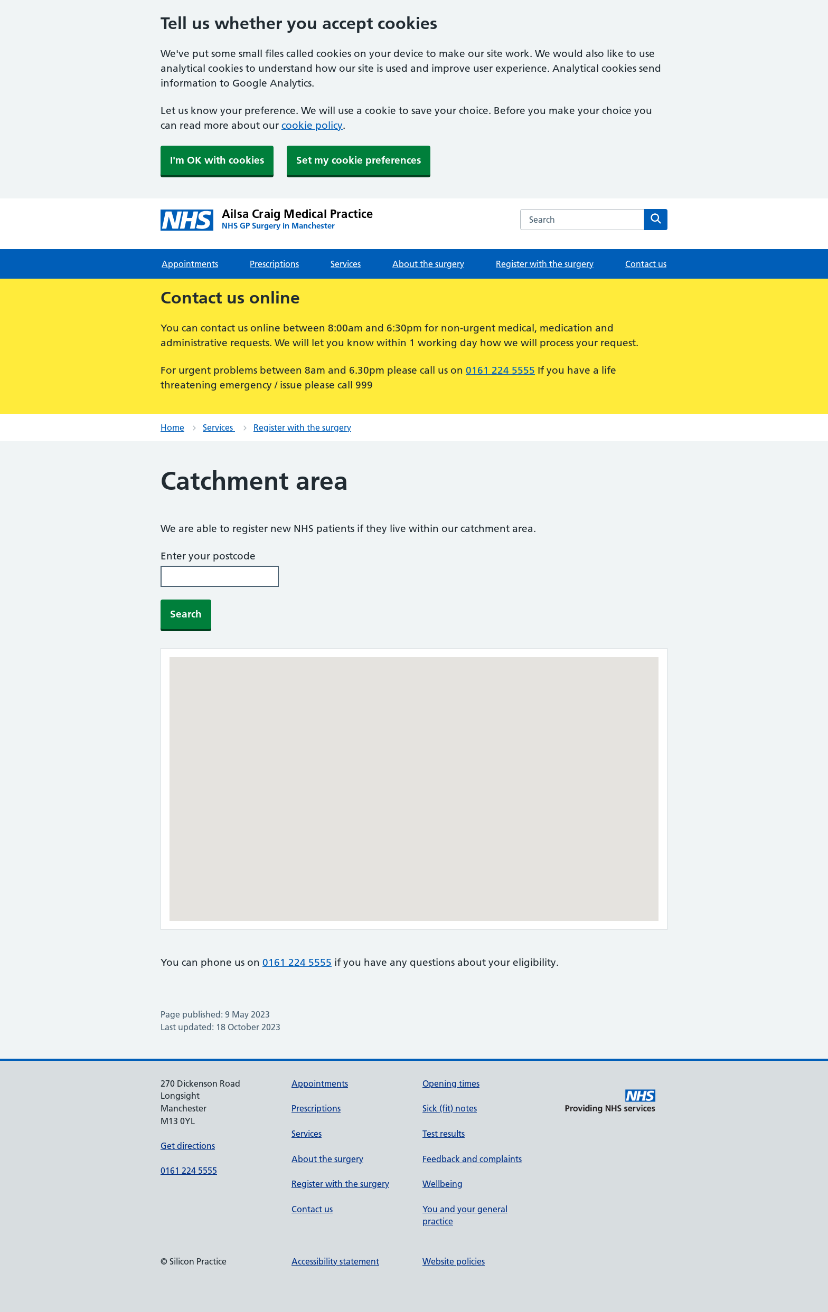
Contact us (645, 264)
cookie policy (312, 125)
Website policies (453, 1261)
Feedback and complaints (472, 1159)
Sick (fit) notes (449, 1108)
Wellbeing (442, 1183)
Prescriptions (274, 264)
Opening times (450, 1083)
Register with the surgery (545, 264)
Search (186, 614)
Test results (443, 1133)
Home (172, 427)
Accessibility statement (335, 1261)
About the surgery (428, 264)
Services (346, 264)
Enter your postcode (208, 556)
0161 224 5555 (500, 370)
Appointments (190, 264)
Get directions (188, 1145)
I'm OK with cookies (217, 160)
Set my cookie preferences (358, 160)
